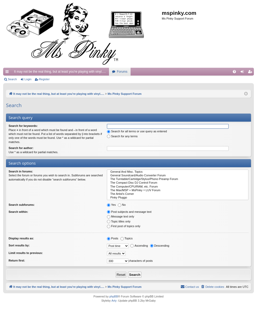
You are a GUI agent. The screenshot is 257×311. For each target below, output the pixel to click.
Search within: (18, 211)
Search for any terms (122, 136)
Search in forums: (21, 171)
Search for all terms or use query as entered (137, 131)
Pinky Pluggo (177, 198)
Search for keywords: (23, 125)
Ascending (139, 245)
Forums (122, 71)
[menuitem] (234, 72)
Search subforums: (22, 204)
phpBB (113, 296)
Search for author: (21, 148)
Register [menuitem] (251, 73)
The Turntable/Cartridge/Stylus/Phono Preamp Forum (177, 179)
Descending (159, 245)
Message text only (120, 216)
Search (12, 79)
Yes (111, 204)
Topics (126, 238)
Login (27, 79)
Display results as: (21, 238)
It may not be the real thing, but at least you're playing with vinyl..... (60, 71)
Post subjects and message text (129, 211)
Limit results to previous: (26, 252)
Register (44, 79)
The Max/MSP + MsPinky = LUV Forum (177, 190)
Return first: (17, 260)
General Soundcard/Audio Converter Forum (177, 175)
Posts (112, 238)
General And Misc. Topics (177, 172)
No (122, 204)
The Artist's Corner (177, 194)
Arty (114, 300)
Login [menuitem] (243, 73)
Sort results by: (19, 245)
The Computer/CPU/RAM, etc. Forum (177, 187)
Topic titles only (119, 221)
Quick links (8, 73)
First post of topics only (123, 226)
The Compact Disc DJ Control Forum (177, 183)
